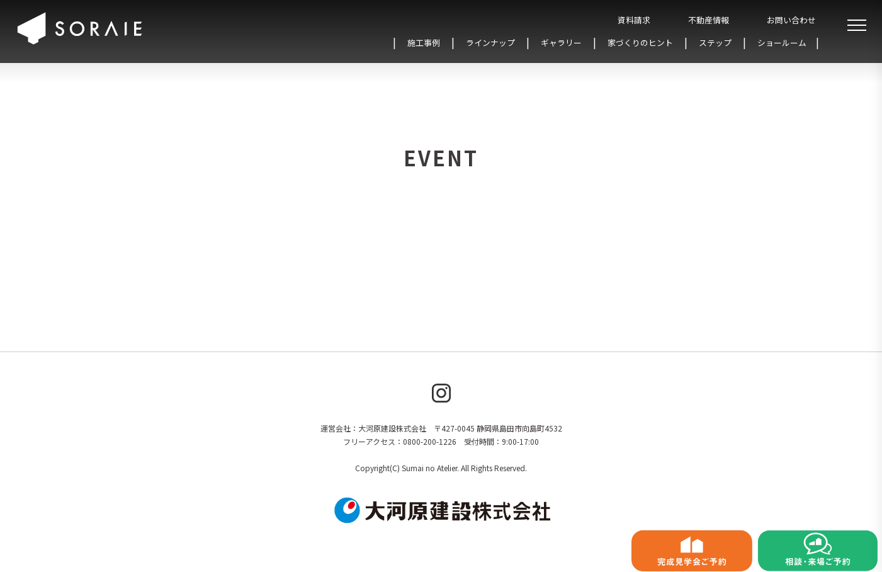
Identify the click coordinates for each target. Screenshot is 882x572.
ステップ (715, 43)
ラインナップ (490, 43)
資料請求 (634, 20)
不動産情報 (708, 20)
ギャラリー (561, 43)
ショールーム (781, 43)
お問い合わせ (791, 20)
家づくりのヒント (640, 43)
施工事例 (423, 43)
